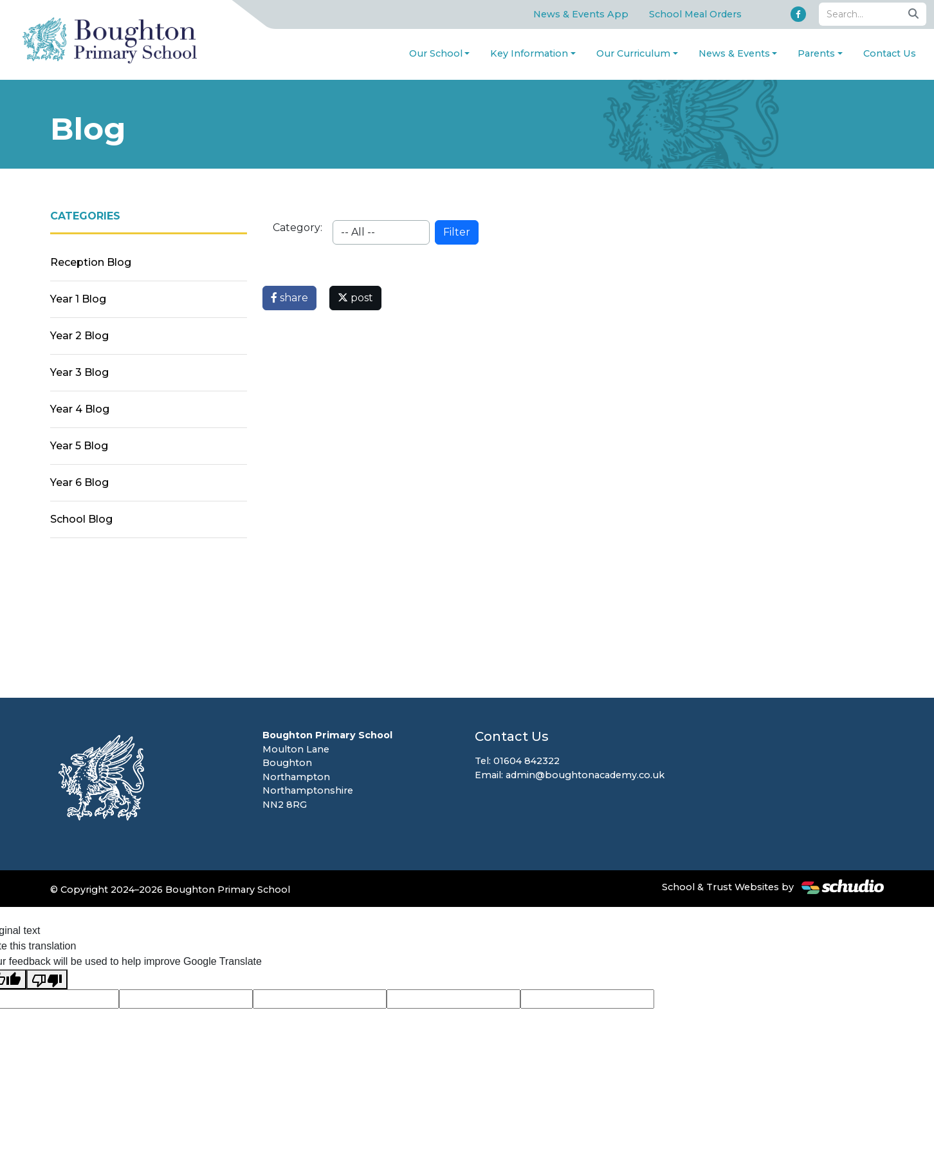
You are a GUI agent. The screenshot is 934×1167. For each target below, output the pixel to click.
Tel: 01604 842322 (517, 761)
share (289, 298)
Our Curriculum (633, 53)
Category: (297, 227)
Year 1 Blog (78, 299)
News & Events (734, 53)
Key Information (529, 53)
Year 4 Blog (79, 409)
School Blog (81, 519)
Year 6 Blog (79, 482)
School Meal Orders (695, 14)
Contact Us (889, 53)
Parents (816, 53)
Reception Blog (90, 262)
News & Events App (580, 14)
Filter (456, 232)
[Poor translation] (47, 979)
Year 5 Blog (79, 446)
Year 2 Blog (79, 336)
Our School (435, 53)
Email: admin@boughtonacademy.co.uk (569, 775)
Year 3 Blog (79, 372)
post (355, 298)
